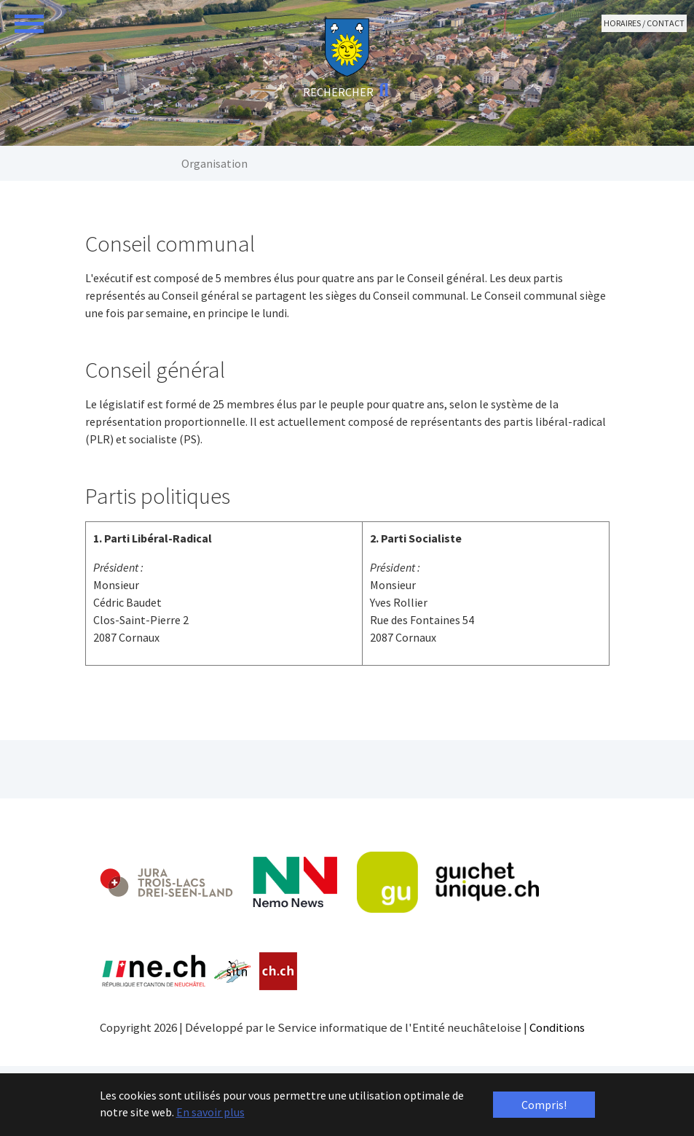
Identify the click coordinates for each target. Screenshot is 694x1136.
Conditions (557, 1027)
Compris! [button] (544, 1104)
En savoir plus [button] (210, 1112)
